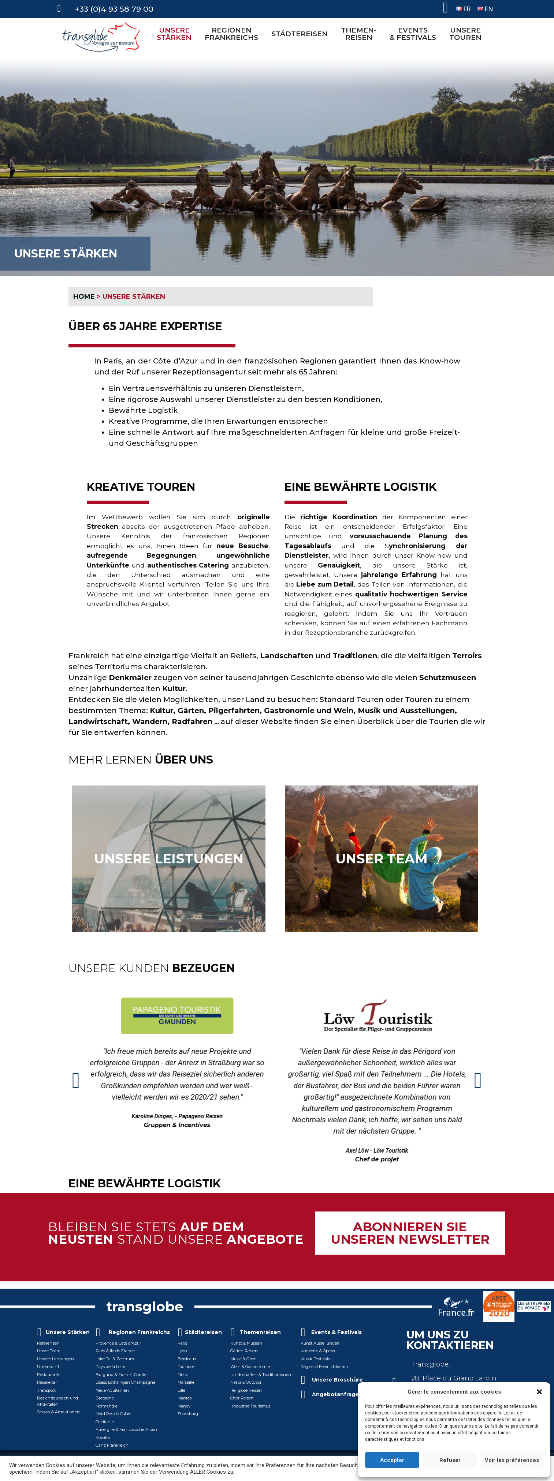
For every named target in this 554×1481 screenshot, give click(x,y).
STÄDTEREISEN (301, 33)
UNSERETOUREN (467, 34)
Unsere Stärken (68, 1332)
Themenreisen (260, 1332)
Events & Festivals (336, 1332)
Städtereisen (203, 1332)
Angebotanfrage (335, 1394)
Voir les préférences (512, 1460)
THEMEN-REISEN (360, 34)
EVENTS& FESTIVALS (415, 34)
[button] (539, 1391)
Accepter (392, 1460)
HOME (84, 297)
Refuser (450, 1460)
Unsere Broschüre (337, 1379)
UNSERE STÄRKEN (176, 34)
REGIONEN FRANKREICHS (233, 34)
